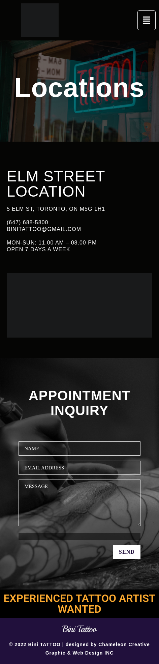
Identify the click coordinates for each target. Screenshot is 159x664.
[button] (146, 20)
